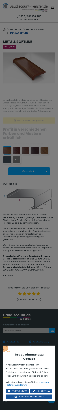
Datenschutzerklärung (17, 385)
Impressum (44, 382)
